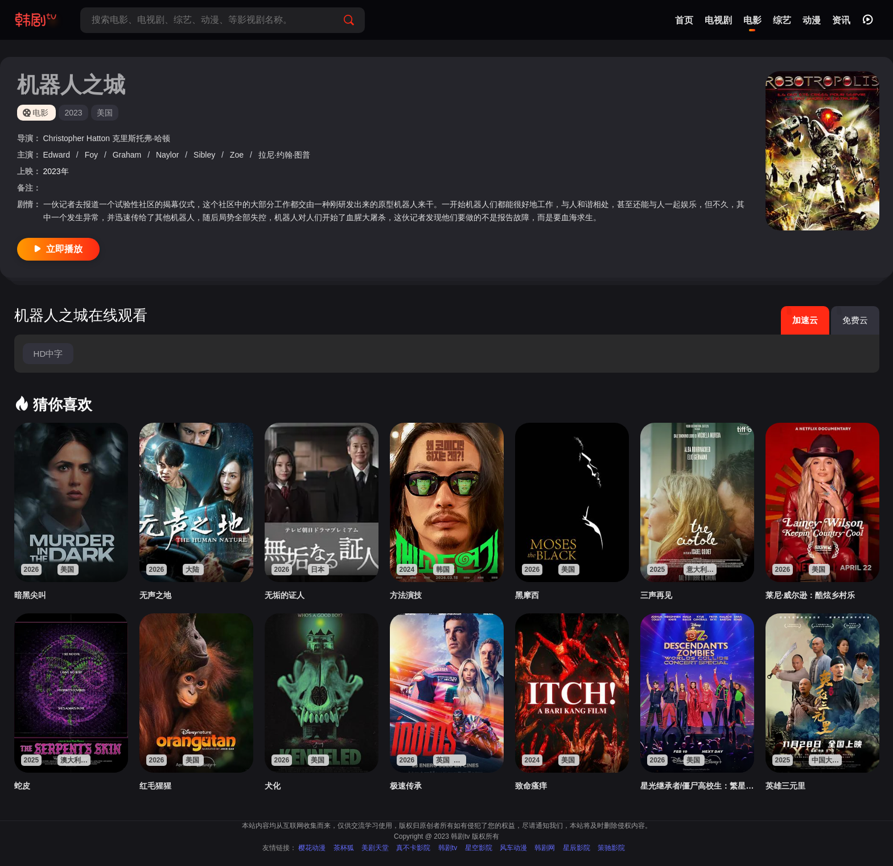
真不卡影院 (413, 848)
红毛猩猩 (155, 785)
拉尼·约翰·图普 (284, 154)
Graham (128, 154)
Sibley (205, 154)
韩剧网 (544, 848)
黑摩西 (527, 595)
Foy (92, 154)
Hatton (99, 138)
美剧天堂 (375, 848)
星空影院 (478, 848)
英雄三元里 (785, 785)
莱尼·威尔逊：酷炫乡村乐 (810, 595)
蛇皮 (22, 785)
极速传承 (406, 785)
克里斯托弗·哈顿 (141, 138)
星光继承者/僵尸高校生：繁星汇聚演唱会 (697, 785)
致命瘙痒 (531, 785)
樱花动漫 (312, 848)
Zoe (238, 154)
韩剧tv (447, 848)
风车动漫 (513, 848)
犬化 (273, 785)
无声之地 (155, 595)
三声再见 (656, 595)
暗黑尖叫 (30, 595)
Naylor (168, 154)
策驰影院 (611, 848)
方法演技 (406, 595)
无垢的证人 (284, 595)
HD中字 (48, 353)
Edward (57, 154)
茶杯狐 (344, 848)
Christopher (65, 138)
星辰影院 (576, 848)
